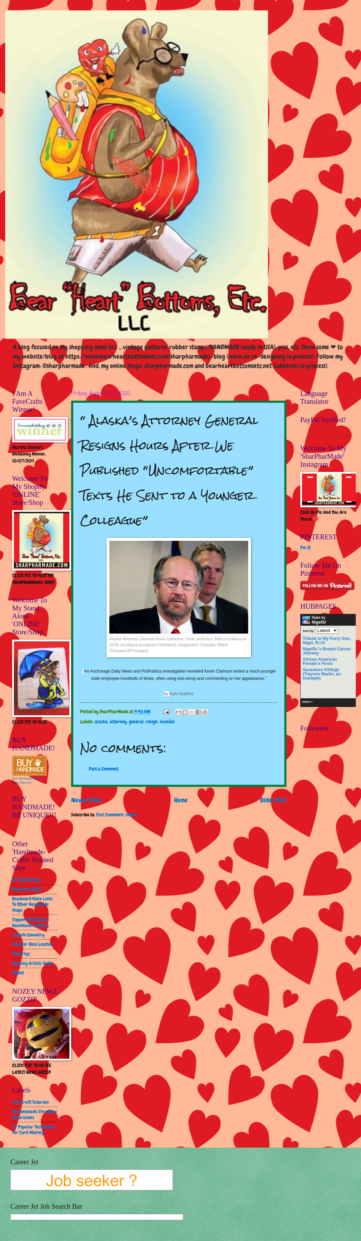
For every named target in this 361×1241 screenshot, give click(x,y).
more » (307, 701)
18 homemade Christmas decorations (34, 1114)
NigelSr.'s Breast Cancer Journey (327, 651)
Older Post (273, 800)
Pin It (305, 547)
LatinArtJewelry (28, 935)
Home (181, 800)
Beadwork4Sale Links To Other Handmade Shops (32, 904)
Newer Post (86, 800)
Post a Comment (103, 769)
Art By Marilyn (26, 879)
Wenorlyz (21, 953)
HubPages (342, 703)
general (136, 721)
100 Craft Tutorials (30, 1102)
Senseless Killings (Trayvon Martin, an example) (322, 674)
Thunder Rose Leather (32, 944)
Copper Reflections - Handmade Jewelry (31, 922)
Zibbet (18, 972)
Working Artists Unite (32, 963)
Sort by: (308, 630)
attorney (118, 721)
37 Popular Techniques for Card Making (33, 1130)
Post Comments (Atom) (116, 814)
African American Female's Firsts (320, 661)
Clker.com (25, 782)
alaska (101, 721)
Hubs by (314, 620)
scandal (167, 721)
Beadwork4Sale (27, 889)
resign (152, 721)
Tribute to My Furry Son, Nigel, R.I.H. (327, 640)
